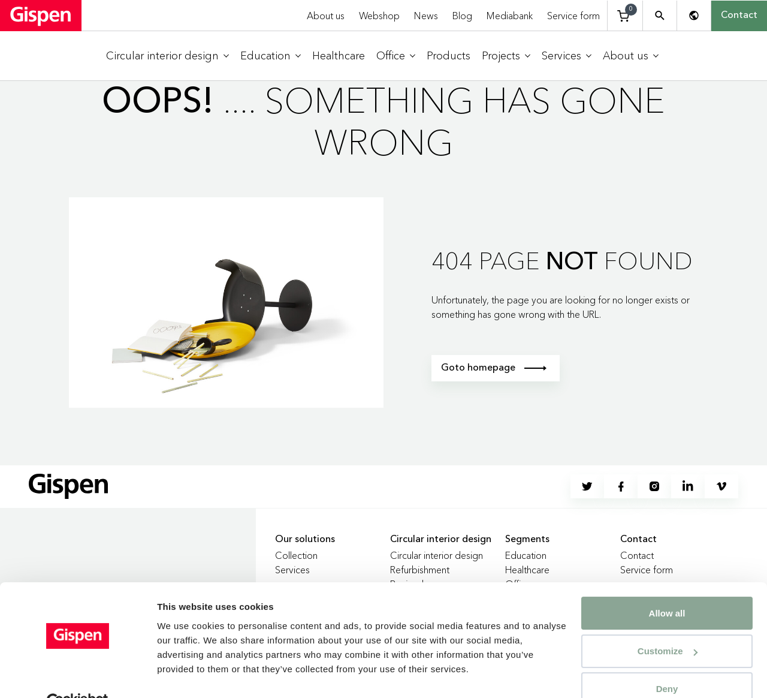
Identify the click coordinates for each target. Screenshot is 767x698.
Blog (462, 16)
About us (326, 16)
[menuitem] (167, 56)
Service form (573, 16)
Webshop (379, 16)
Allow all (667, 585)
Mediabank (510, 16)
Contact (739, 15)
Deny (667, 661)
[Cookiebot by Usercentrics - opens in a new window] (77, 675)
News (426, 16)
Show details (185, 674)
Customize (667, 623)
